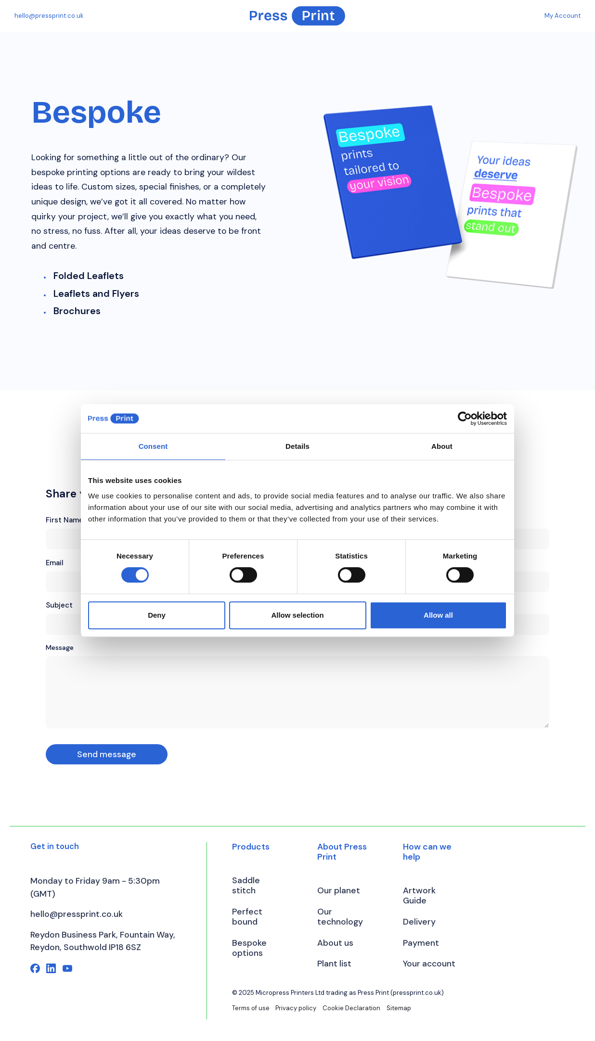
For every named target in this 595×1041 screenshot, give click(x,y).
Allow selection (297, 615)
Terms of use (251, 1008)
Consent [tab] (153, 446)
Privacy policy (295, 1008)
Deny (157, 615)
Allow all (438, 615)
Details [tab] (297, 446)
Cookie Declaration (351, 1008)
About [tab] (442, 446)
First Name (64, 520)
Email (55, 563)
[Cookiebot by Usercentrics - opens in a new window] (465, 418)
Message (60, 647)
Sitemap (399, 1008)
